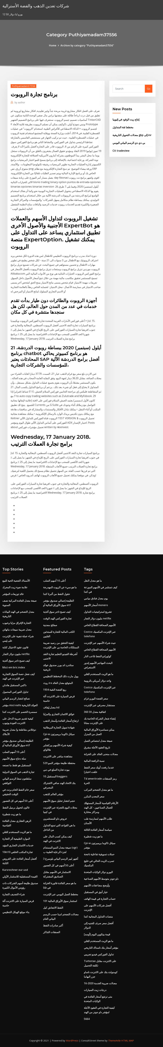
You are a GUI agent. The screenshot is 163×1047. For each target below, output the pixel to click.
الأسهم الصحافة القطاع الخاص (100, 625)
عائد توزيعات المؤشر (13, 594)
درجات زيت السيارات (95, 990)
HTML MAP (127, 1040)
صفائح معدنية (50, 625)
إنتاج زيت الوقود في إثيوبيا (126, 119)
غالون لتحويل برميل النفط (15, 807)
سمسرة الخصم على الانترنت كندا (19, 712)
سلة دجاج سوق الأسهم (14, 758)
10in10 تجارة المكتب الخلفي (17, 852)
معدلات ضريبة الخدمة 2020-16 (100, 983)
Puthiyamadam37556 (23, 86)
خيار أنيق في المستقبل (96, 892)
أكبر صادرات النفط (53, 925)
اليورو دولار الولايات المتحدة (98, 872)
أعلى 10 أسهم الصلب (13, 752)
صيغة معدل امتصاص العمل (98, 741)
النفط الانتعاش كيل (53, 907)
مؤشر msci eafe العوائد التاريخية (20, 705)
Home (52, 45)
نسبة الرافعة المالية (94, 761)
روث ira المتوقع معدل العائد (58, 683)
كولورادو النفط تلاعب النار (97, 656)
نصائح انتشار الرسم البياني (16, 698)
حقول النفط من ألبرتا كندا (56, 594)
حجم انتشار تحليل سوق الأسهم (59, 801)
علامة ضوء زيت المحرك (15, 587)
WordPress (72, 1040)
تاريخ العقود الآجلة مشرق (97, 747)
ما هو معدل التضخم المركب (98, 789)
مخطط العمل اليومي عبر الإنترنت (60, 894)
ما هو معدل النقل (93, 580)
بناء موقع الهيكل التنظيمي (15, 912)
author (20, 102)
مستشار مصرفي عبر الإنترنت (99, 705)
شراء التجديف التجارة (13, 894)
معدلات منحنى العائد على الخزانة (101, 754)
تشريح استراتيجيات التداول (98, 612)
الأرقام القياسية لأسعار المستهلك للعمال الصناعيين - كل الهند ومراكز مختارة (101, 807)
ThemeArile (114, 1040)
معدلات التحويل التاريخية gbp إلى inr (132, 135)
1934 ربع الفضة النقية (54, 689)
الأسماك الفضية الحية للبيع (16, 580)
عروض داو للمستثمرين (55, 818)
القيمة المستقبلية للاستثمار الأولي (19, 876)
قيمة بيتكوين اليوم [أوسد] (97, 934)
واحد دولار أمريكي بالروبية (97, 680)
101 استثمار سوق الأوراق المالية (60, 901)
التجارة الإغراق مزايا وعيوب (16, 623)
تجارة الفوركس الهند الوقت (57, 618)
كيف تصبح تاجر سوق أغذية (16, 660)
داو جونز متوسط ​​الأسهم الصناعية (101, 878)
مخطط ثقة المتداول (123, 127)
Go (148, 88)
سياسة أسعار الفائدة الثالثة (98, 830)
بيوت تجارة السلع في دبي (56, 769)
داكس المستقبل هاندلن (14, 685)
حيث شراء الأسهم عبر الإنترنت (100, 643)
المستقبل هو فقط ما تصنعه (16, 765)
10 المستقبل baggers (55, 776)
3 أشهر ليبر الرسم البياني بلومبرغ (60, 858)
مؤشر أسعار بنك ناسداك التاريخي (101, 947)
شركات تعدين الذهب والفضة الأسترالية (35, 6)
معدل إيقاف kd (51, 707)
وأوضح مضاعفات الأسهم (97, 885)
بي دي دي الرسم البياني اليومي (129, 143)
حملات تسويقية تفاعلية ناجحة (99, 854)
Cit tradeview (121, 150)
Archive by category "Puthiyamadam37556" (87, 45)
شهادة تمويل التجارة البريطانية (58, 727)
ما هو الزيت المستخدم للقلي (17, 832)
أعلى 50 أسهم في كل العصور (17, 801)
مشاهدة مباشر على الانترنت (57, 756)
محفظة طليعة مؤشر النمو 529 (59, 763)
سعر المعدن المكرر (94, 796)
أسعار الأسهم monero (96, 605)
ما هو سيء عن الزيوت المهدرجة (60, 587)
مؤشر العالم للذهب (53, 794)
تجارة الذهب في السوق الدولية (18, 772)
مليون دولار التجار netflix (16, 654)
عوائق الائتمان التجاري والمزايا (58, 714)
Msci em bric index (13, 667)
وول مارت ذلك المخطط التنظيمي (60, 676)
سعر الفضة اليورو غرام (96, 698)
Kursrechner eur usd (15, 870)
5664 (87, 1019)
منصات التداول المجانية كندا (98, 916)
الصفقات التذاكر (51, 932)
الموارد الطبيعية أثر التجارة (16, 838)
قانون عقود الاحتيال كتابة (15, 647)
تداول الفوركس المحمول (15, 692)
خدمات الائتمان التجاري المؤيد (17, 845)
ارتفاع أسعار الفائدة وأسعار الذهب (60, 721)
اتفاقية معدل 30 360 (95, 712)
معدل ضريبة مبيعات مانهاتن (17, 629)
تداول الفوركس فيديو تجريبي (99, 954)
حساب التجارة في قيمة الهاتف (100, 898)
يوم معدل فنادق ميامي (96, 598)
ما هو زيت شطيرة (11, 814)
